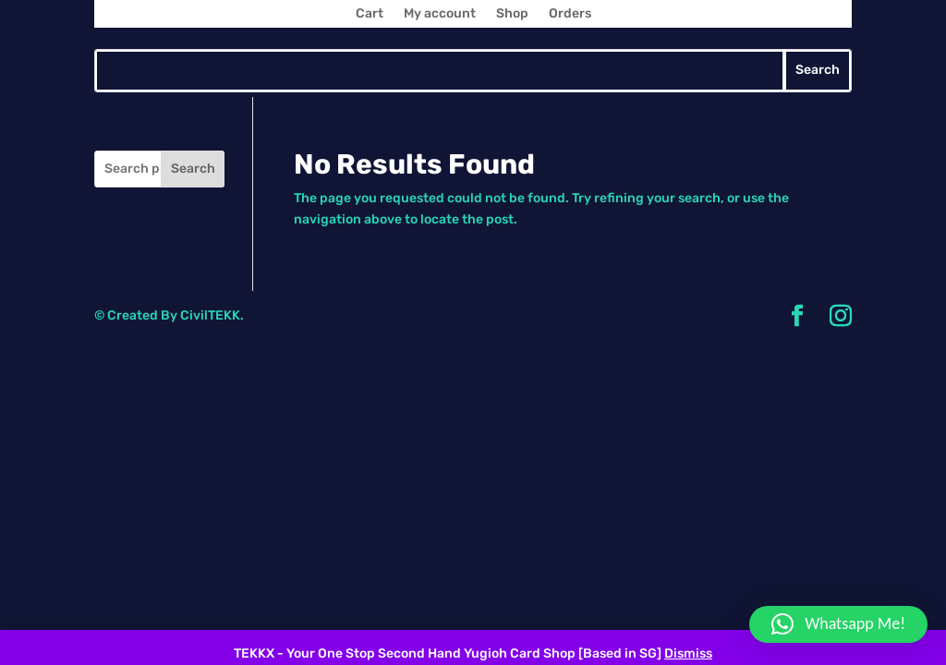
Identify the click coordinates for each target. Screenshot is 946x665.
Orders (570, 14)
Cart (369, 14)
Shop (512, 14)
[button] (838, 624)
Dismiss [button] (688, 653)
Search (193, 168)
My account (440, 14)
